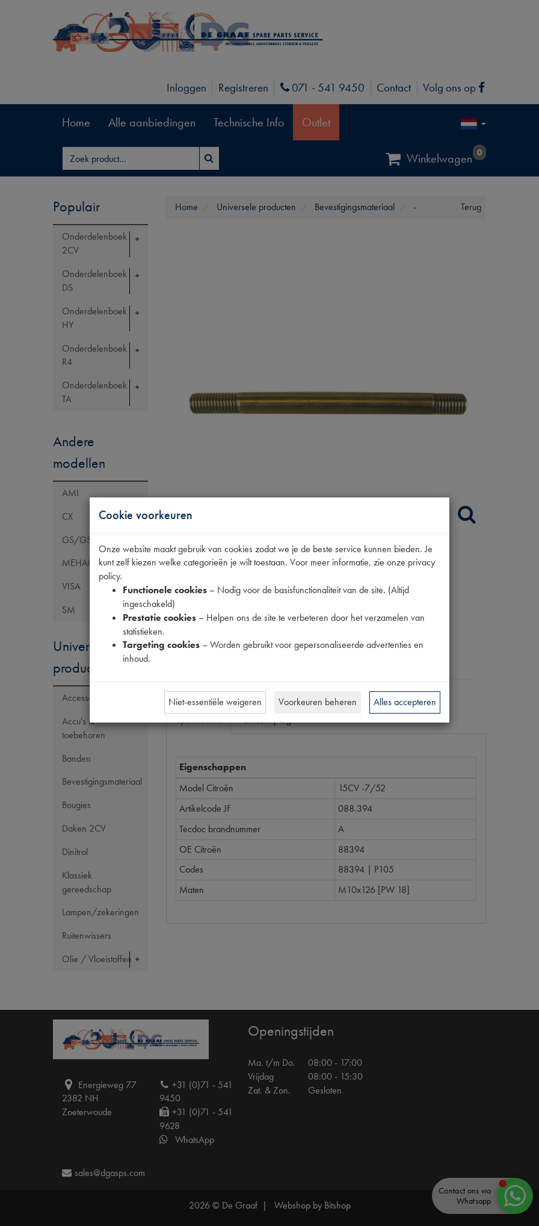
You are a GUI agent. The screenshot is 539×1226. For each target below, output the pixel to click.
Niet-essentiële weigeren (215, 701)
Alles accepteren (405, 701)
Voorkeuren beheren (318, 701)
